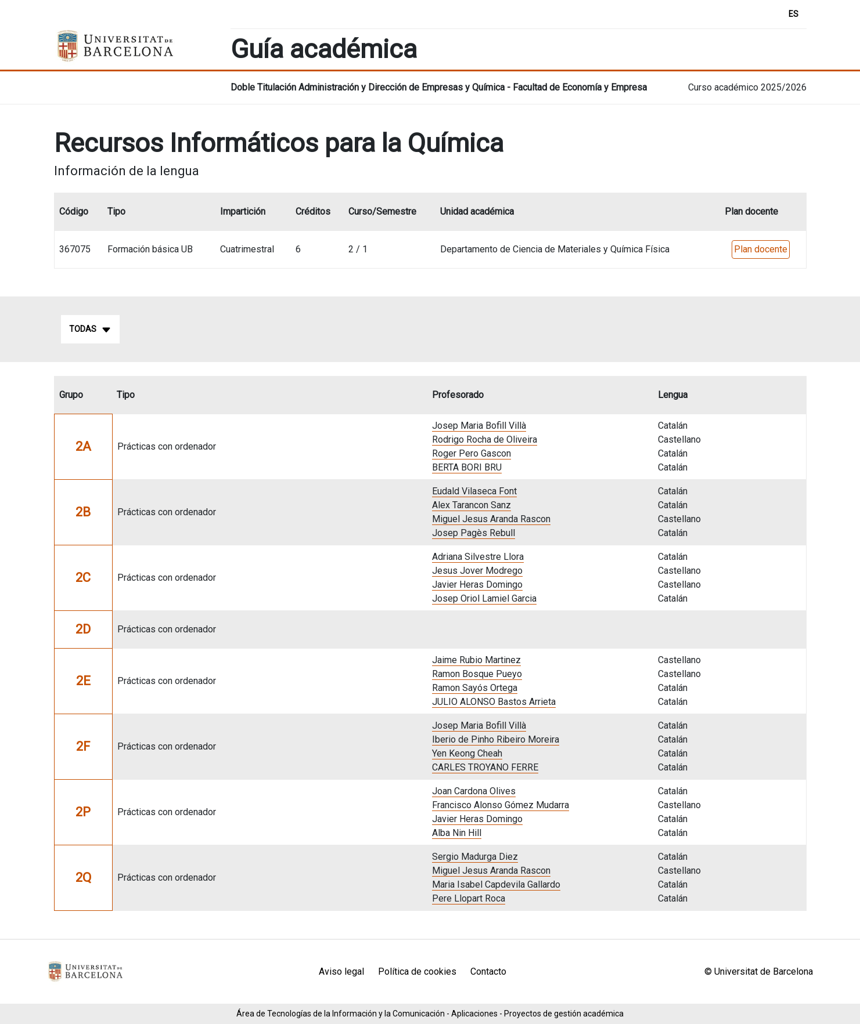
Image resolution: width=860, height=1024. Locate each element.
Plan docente (760, 249)
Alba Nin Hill (456, 832)
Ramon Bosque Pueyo (477, 673)
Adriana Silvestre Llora (478, 556)
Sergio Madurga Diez (475, 856)
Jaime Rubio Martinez (476, 659)
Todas (90, 329)
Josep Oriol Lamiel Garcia (484, 598)
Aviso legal (341, 971)
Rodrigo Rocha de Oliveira (484, 439)
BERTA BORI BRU (467, 467)
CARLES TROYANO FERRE (485, 767)
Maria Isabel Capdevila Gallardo (496, 884)
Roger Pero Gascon (471, 453)
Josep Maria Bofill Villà (479, 425)
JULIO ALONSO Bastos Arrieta (494, 701)
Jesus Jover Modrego (477, 570)
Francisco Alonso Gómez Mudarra (500, 804)
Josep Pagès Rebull (473, 532)
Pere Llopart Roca (468, 898)
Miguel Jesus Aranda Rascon (491, 518)
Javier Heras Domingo (477, 584)
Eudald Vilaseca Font (474, 491)
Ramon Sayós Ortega (474, 687)
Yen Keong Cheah (467, 753)
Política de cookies (417, 971)
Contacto (488, 971)
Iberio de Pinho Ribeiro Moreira (495, 739)
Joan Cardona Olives (474, 791)
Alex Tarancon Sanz (471, 505)
